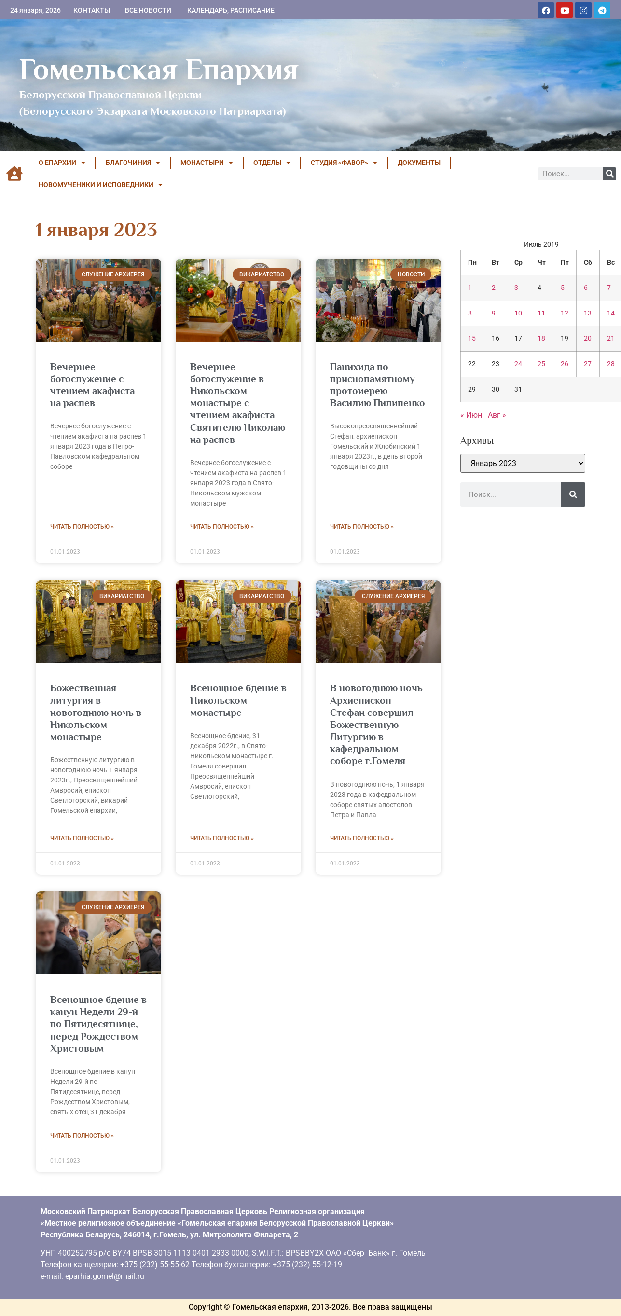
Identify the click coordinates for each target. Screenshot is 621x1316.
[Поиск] (609, 173)
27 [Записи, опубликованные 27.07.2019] (588, 364)
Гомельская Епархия (159, 69)
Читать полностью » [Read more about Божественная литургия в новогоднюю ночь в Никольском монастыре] (82, 838)
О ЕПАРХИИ (62, 162)
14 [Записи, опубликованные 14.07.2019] (611, 313)
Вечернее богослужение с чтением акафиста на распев (92, 385)
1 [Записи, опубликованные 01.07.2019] (470, 288)
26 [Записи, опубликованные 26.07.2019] (564, 364)
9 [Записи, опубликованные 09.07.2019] (494, 313)
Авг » (497, 415)
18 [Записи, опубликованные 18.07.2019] (541, 338)
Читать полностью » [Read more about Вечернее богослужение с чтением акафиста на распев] (82, 526)
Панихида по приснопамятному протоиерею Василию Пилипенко (377, 385)
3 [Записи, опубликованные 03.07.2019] (516, 288)
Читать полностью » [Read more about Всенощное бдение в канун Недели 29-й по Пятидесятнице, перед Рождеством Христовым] (82, 1135)
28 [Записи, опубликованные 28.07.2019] (611, 364)
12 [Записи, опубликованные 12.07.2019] (564, 313)
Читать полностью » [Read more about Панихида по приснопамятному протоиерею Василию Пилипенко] (362, 526)
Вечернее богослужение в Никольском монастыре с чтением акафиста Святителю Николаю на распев (237, 403)
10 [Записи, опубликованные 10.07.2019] (518, 313)
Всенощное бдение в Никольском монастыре (238, 700)
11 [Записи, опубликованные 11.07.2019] (541, 313)
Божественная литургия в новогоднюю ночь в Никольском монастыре (95, 712)
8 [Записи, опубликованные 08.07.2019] (470, 313)
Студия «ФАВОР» (344, 162)
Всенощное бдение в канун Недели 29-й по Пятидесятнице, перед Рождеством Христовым (98, 1024)
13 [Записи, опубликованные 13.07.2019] (588, 313)
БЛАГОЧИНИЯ (133, 162)
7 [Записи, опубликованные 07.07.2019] (609, 288)
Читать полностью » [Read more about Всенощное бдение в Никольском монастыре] (222, 838)
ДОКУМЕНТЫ (419, 162)
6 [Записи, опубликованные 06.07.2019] (586, 288)
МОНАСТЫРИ (206, 162)
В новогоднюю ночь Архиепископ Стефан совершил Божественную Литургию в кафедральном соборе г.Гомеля (376, 724)
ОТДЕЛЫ (271, 162)
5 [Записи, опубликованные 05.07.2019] (563, 288)
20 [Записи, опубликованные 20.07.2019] (588, 338)
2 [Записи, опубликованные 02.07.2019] (494, 288)
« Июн (471, 415)
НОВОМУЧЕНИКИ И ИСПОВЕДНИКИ (101, 185)
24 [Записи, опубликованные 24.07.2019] (518, 364)
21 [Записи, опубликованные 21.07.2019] (611, 338)
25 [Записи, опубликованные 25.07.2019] (541, 364)
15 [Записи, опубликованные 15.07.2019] (472, 338)
